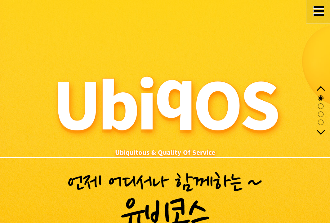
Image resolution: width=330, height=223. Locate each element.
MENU (318, 12)
